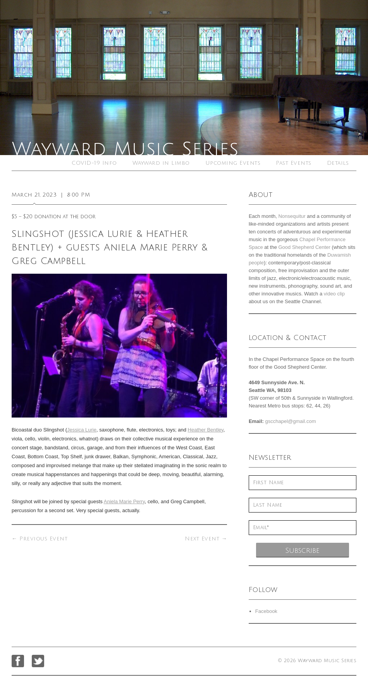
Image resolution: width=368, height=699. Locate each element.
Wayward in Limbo (161, 163)
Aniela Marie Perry (124, 501)
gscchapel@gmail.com (290, 421)
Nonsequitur (291, 216)
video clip (334, 294)
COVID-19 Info (94, 163)
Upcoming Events (233, 163)
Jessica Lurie (81, 430)
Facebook (266, 611)
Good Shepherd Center (304, 247)
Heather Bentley (206, 430)
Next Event (206, 539)
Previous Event (39, 539)
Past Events (293, 163)
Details (338, 163)
